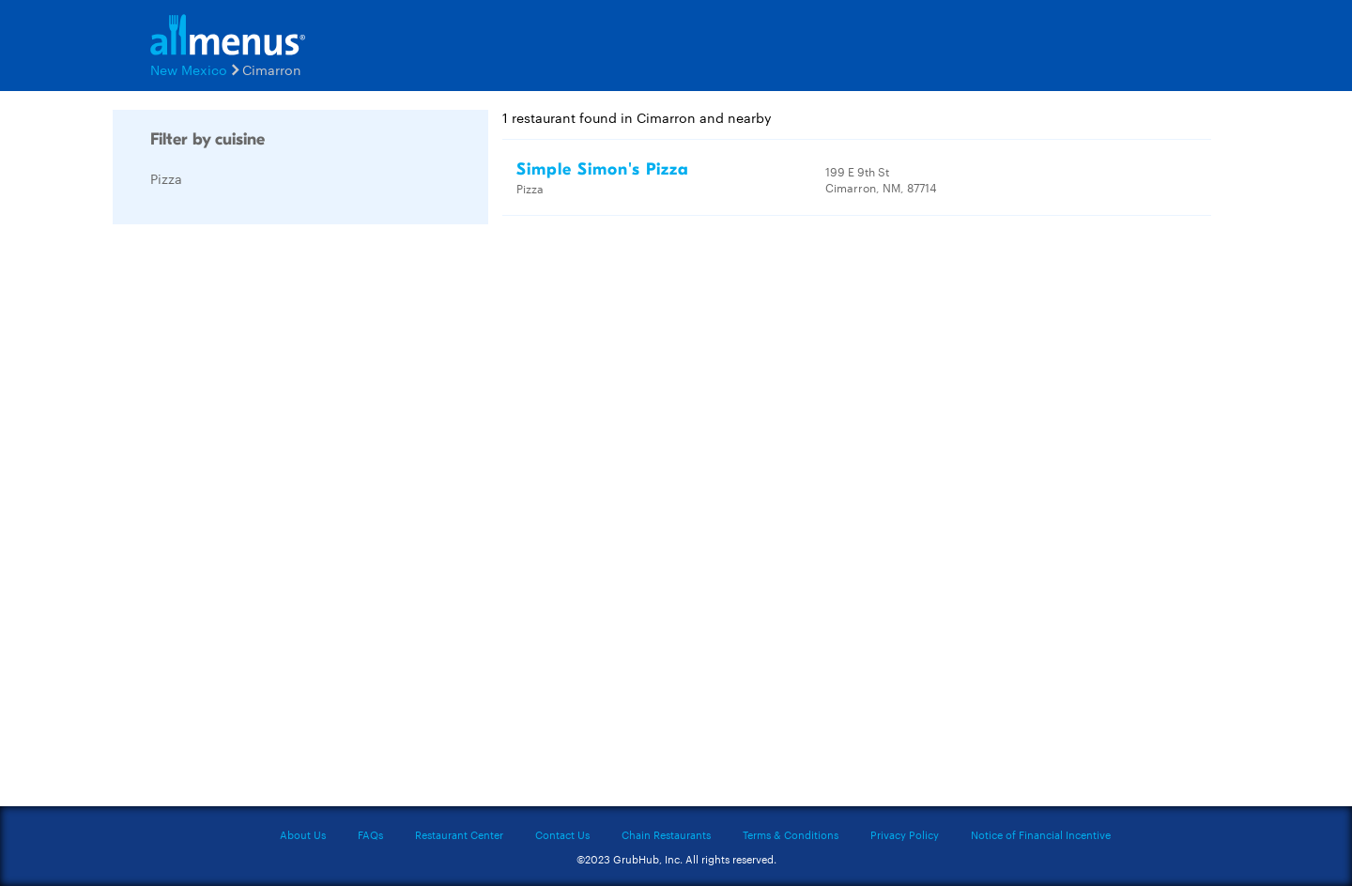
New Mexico (188, 69)
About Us (303, 834)
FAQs (370, 834)
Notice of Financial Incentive (1041, 834)
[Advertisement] (253, 520)
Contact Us (562, 834)
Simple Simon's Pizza (602, 169)
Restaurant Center (459, 834)
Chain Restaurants (666, 834)
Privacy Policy (904, 834)
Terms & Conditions (790, 834)
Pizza (166, 178)
